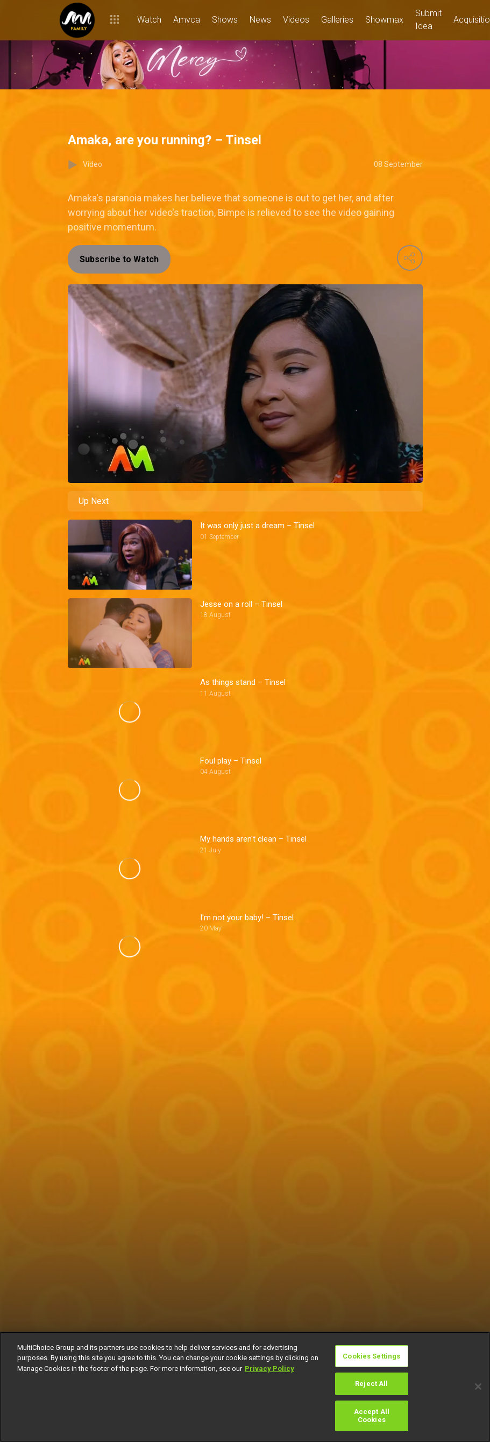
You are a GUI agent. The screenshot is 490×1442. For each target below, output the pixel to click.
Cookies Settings (371, 1356)
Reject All (371, 1384)
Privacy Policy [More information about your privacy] (269, 1368)
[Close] (478, 1386)
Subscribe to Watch (119, 259)
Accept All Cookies (371, 1416)
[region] (245, 1387)
